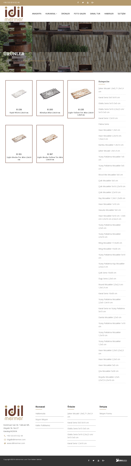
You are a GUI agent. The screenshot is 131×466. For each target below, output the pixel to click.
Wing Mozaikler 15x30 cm (109, 249)
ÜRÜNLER (65, 13)
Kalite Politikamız (43, 425)
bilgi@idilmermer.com (16, 439)
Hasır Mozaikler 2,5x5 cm (109, 359)
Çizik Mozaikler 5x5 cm (108, 180)
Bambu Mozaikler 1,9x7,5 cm (111, 145)
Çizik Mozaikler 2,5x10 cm (110, 192)
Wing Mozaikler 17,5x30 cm (110, 243)
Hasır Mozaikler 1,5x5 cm (109, 130)
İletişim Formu (106, 413)
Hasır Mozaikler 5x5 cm (108, 365)
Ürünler (17, 60)
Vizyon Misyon (42, 419)
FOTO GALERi (80, 13)
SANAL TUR (95, 13)
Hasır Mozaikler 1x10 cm (109, 204)
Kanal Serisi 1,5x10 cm (108, 118)
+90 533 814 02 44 (11, 2)
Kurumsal (51, 13)
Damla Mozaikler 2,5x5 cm (110, 317)
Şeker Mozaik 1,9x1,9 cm (109, 151)
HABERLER (109, 13)
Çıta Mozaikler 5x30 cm (108, 371)
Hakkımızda (40, 413)
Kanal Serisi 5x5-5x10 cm (109, 97)
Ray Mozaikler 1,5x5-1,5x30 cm (112, 198)
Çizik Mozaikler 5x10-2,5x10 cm (112, 186)
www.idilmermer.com (16, 443)
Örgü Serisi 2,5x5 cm (107, 278)
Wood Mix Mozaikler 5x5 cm (111, 174)
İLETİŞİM (121, 13)
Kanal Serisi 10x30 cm (108, 293)
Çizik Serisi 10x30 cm (107, 272)
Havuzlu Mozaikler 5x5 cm (110, 210)
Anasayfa (36, 13)
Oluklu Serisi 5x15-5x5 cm (109, 103)
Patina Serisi (104, 124)
